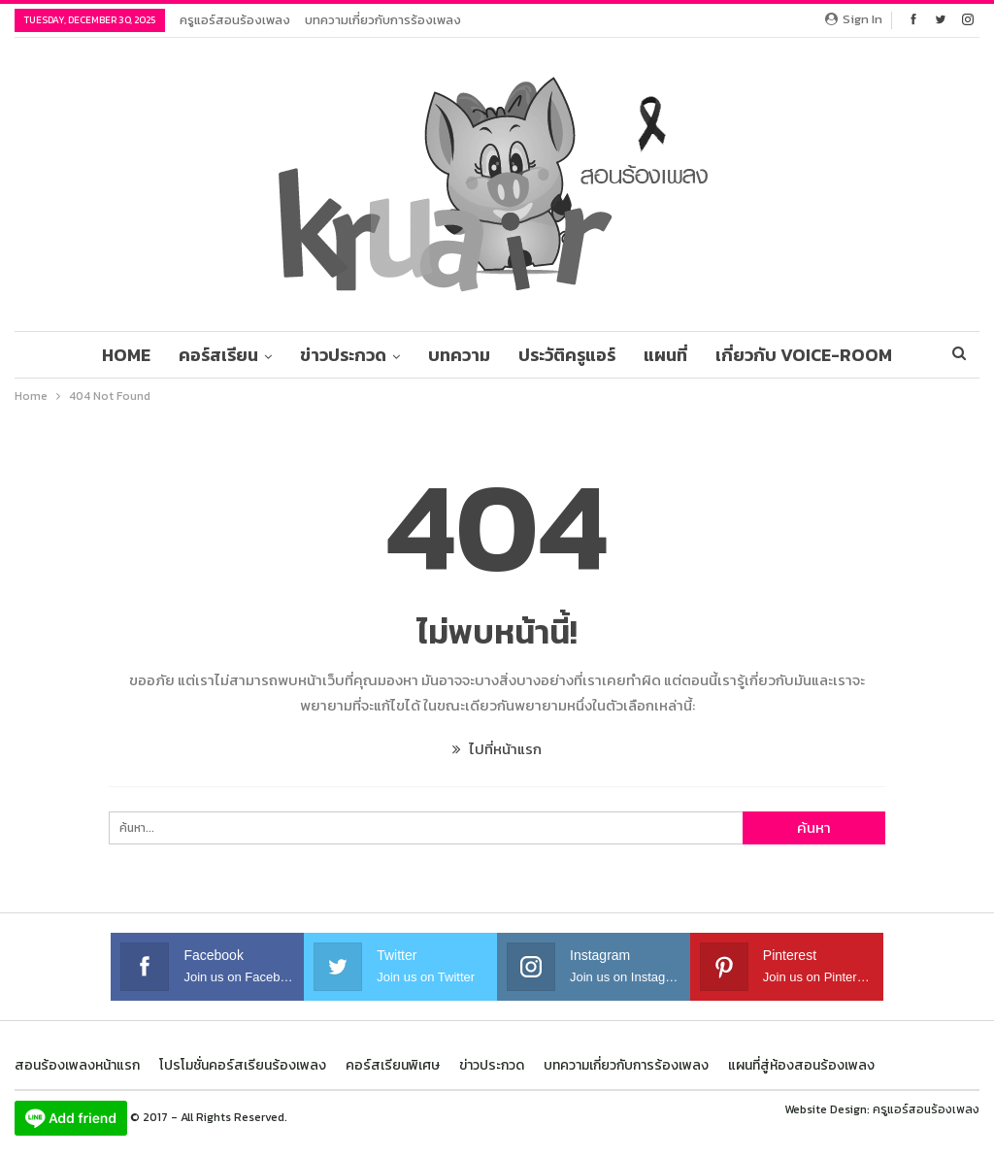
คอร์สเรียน (218, 355)
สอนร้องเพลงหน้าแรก (77, 1065)
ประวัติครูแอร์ (566, 355)
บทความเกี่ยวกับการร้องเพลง (383, 20)
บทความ (459, 355)
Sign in (853, 19)
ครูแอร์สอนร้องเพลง (235, 20)
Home (126, 355)
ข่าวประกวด (343, 355)
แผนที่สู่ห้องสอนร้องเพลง (801, 1065)
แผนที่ (665, 355)
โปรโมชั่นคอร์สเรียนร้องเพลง (242, 1065)
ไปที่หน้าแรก (497, 749)
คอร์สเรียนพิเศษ (393, 1065)
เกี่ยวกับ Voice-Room (803, 355)
